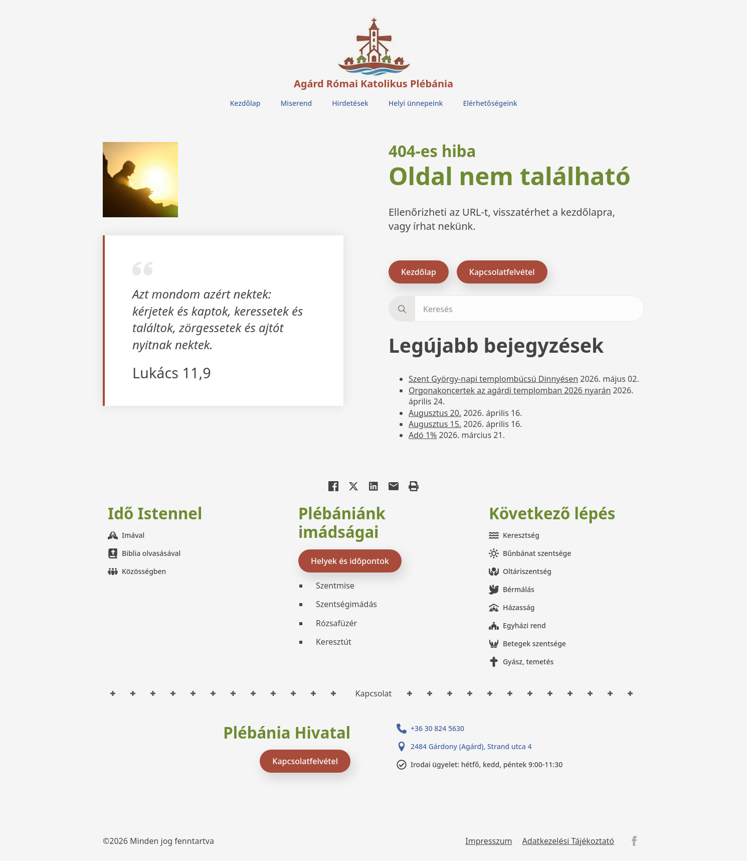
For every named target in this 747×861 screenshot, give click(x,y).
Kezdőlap (245, 103)
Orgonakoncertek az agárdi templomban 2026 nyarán (510, 390)
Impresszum (488, 840)
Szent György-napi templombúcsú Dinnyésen (493, 378)
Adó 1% (423, 435)
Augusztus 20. (435, 412)
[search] (402, 309)
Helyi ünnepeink (416, 103)
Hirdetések (350, 103)
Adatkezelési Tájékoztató (568, 840)
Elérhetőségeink (490, 103)
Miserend (296, 103)
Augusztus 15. (435, 423)
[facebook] (634, 841)
